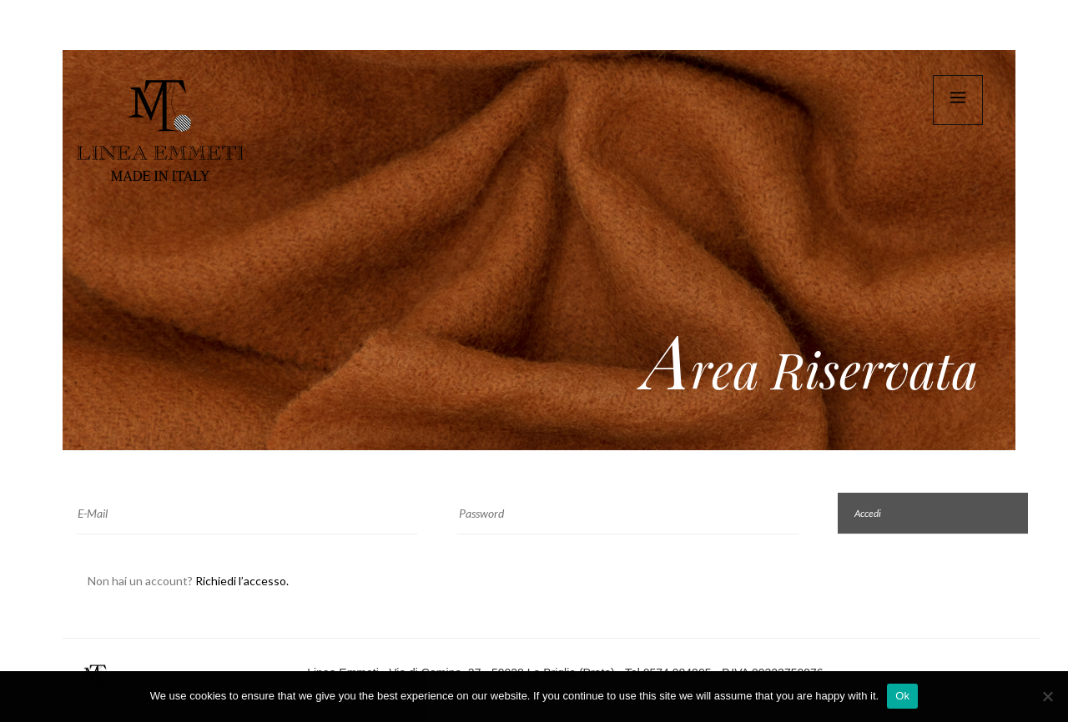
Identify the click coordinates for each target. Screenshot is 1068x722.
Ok (902, 695)
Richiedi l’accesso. (242, 581)
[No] (1047, 696)
